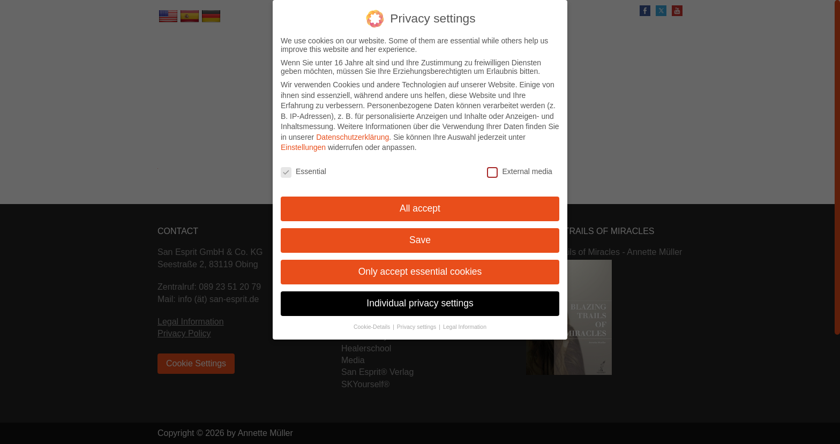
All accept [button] (420, 199)
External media (519, 163)
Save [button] (420, 231)
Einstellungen (303, 139)
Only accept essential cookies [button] (420, 263)
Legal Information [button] (464, 318)
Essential (303, 163)
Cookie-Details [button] (373, 318)
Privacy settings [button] (417, 318)
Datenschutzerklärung (352, 128)
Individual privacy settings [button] (419, 294)
